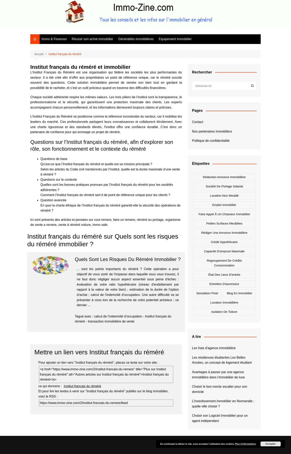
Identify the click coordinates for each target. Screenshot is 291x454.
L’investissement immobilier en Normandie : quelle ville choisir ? (223, 403)
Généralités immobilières (136, 39)
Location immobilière (224, 302)
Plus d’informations (245, 444)
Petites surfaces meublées (224, 223)
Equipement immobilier (175, 39)
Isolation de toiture (224, 311)
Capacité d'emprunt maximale (224, 251)
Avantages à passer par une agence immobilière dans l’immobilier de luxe (218, 374)
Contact (197, 122)
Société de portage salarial (224, 186)
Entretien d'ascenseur (224, 284)
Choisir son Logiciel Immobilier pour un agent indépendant (220, 418)
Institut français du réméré (82, 386)
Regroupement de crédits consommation (224, 263)
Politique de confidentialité (211, 140)
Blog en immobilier (239, 293)
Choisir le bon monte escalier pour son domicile (219, 389)
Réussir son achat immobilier (92, 39)
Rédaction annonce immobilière (224, 177)
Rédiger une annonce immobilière (224, 232)
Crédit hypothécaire (224, 242)
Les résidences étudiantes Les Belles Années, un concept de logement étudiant (222, 360)
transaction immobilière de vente (111, 321)
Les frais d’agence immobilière (214, 348)
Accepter (270, 444)
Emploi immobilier (224, 205)
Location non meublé (224, 195)
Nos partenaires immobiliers (212, 131)
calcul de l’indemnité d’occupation (118, 316)
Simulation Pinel (207, 293)
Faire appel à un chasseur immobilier (224, 214)
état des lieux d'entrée (224, 274)
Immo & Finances (54, 39)
